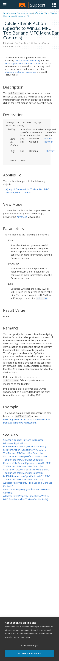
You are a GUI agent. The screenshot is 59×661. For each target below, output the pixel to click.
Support (37, 5)
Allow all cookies (29, 654)
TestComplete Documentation (17, 13)
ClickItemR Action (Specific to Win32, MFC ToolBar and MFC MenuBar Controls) (25, 458)
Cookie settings (29, 646)
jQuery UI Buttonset (16, 189)
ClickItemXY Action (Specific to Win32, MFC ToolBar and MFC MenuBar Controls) (26, 471)
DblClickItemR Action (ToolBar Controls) (24, 446)
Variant (48, 138)
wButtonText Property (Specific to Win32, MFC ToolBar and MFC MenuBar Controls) (26, 497)
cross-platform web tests (27, 60)
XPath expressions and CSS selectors (23, 63)
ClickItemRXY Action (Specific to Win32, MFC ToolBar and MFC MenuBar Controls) (27, 464)
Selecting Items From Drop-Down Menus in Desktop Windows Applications (26, 421)
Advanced (22, 216)
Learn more (25, 637)
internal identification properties (20, 71)
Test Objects (51, 13)
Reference (38, 13)
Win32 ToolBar (23, 192)
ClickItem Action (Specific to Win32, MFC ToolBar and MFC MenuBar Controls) (24, 451)
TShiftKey (49, 150)
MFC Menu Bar (35, 189)
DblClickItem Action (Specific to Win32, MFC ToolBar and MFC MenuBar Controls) (26, 478)
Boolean (48, 141)
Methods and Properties (14, 16)
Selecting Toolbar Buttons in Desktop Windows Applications (23, 441)
